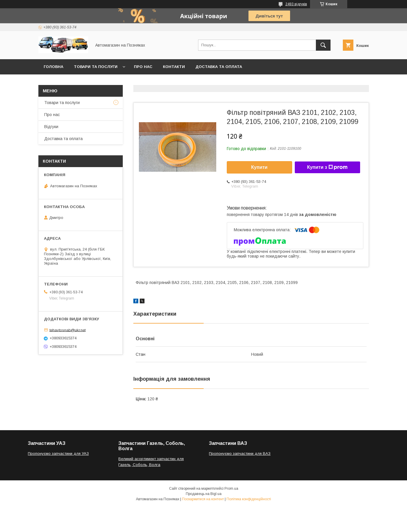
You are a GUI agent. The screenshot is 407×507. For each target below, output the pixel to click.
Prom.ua (231, 488)
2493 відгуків (296, 4)
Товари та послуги (95, 66)
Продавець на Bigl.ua (204, 494)
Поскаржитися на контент (203, 499)
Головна (53, 66)
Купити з (327, 167)
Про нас (143, 66)
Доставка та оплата (218, 66)
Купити (259, 167)
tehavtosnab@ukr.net (68, 330)
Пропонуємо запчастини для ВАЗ (239, 453)
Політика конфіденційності (249, 499)
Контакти (174, 66)
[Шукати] (323, 45)
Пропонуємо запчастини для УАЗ (58, 453)
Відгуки (51, 126)
